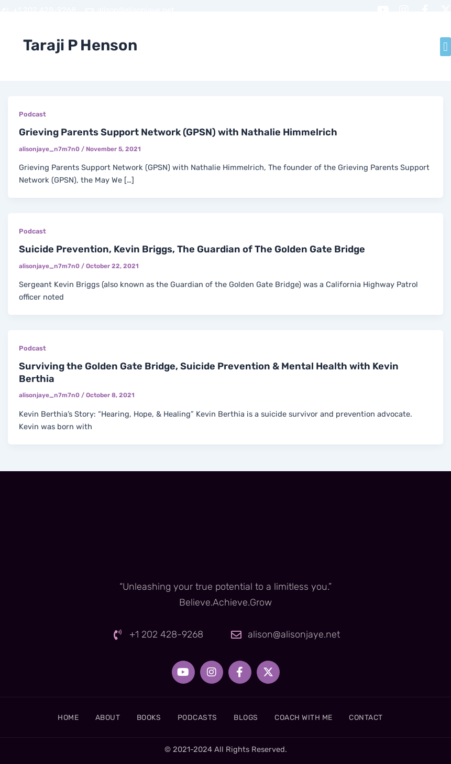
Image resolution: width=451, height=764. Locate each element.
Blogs (250, 717)
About (93, 717)
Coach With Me (315, 717)
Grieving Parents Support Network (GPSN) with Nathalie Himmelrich (178, 132)
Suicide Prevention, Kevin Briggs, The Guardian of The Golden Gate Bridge (192, 249)
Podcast (32, 114)
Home (48, 717)
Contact (386, 717)
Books (141, 717)
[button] (445, 46)
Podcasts (195, 717)
